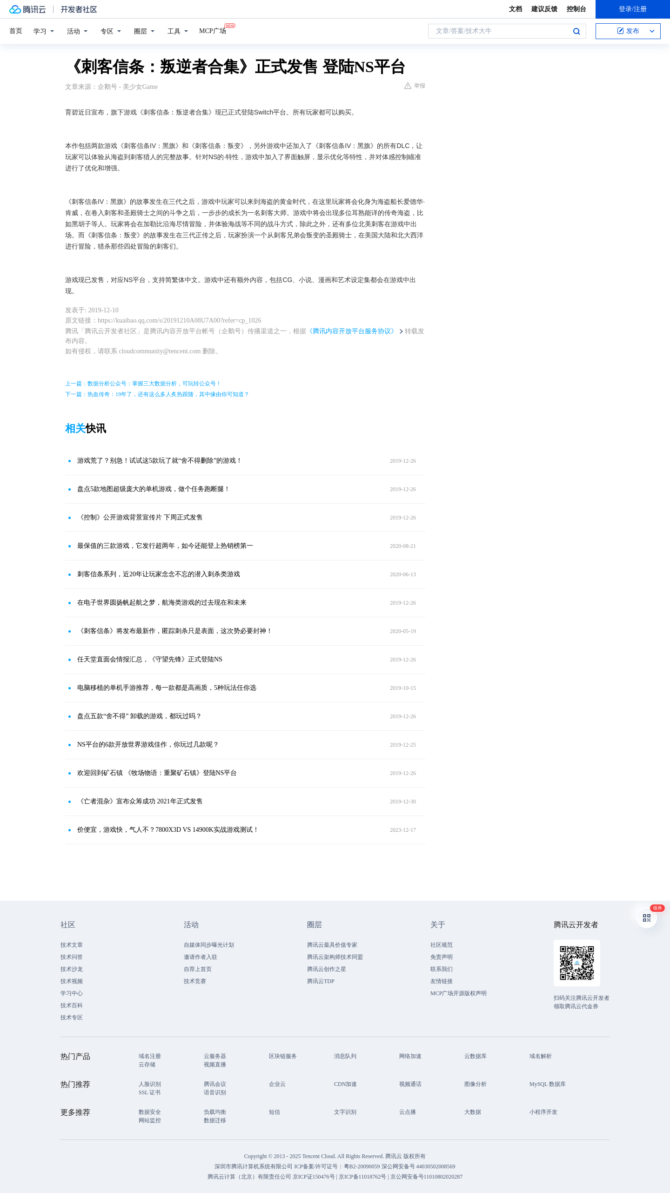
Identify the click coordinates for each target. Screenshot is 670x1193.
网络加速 (410, 1056)
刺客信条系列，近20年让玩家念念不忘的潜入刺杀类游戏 (158, 574)
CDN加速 (345, 1084)
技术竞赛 (195, 981)
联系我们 (441, 969)
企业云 (277, 1084)
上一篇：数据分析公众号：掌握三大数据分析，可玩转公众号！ (143, 383)
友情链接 (441, 981)
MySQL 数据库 (547, 1084)
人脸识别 (150, 1084)
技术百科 (71, 1005)
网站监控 (150, 1120)
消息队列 (345, 1056)
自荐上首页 (198, 969)
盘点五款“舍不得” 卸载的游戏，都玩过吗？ (139, 716)
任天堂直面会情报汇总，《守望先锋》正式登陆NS (149, 659)
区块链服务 (283, 1056)
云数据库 (475, 1056)
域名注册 (150, 1056)
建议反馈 (544, 9)
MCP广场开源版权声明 (458, 993)
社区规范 (441, 945)
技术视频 (71, 981)
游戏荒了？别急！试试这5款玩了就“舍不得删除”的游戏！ (159, 460)
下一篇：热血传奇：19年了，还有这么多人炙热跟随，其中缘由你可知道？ (157, 394)
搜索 (576, 31)
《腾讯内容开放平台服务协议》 (351, 331)
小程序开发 (543, 1112)
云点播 (407, 1112)
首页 (15, 30)
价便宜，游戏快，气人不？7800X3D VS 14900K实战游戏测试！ (168, 829)
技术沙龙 (71, 969)
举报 (414, 85)
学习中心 (71, 993)
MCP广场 (212, 30)
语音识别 (215, 1092)
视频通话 (410, 1084)
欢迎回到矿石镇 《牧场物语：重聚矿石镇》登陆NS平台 (157, 772)
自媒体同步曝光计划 (209, 945)
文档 (515, 9)
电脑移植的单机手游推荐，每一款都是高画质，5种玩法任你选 (166, 687)
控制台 (576, 9)
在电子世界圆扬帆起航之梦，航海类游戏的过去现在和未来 (162, 602)
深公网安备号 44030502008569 (419, 1166)
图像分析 (475, 1084)
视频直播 (215, 1064)
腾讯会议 (215, 1084)
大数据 (472, 1112)
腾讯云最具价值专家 (332, 945)
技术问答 (71, 957)
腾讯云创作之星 (326, 969)
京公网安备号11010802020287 (426, 1176)
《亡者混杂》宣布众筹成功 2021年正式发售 (140, 801)
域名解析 (540, 1056)
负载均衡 (215, 1112)
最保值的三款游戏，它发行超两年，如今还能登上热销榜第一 (165, 545)
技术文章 (71, 945)
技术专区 (71, 1017)
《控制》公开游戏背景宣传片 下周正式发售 (140, 517)
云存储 (147, 1064)
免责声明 (441, 957)
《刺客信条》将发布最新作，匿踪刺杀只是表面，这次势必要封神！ (175, 630)
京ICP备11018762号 (362, 1176)
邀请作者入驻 (200, 957)
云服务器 (215, 1056)
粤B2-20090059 (363, 1166)
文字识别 (345, 1112)
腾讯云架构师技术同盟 (335, 957)
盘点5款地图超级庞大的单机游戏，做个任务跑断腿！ (153, 488)
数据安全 (150, 1112)
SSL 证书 (150, 1092)
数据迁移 (215, 1120)
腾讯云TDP (321, 981)
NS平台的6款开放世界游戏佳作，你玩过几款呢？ (148, 744)
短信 (274, 1112)
